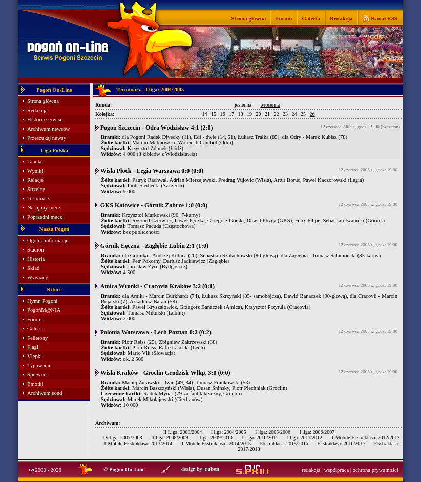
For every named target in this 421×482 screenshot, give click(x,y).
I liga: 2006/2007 (316, 432)
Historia (36, 259)
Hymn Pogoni (42, 301)
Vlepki (34, 356)
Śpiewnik (37, 375)
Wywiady (37, 277)
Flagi (32, 347)
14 (204, 114)
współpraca (336, 470)
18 (240, 114)
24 (294, 114)
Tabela (34, 161)
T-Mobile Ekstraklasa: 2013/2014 (137, 443)
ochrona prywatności (375, 470)
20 (258, 114)
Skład (33, 268)
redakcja (311, 470)
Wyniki (35, 171)
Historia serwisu (45, 119)
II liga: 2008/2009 (169, 438)
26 (312, 114)
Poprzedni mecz (44, 217)
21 (267, 114)
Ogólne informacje (47, 240)
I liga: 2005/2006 (272, 432)
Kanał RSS (383, 18)
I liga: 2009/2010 (215, 438)
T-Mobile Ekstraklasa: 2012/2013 (365, 438)
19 (249, 114)
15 (213, 114)
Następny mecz (43, 208)
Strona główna (248, 18)
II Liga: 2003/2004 (182, 432)
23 (285, 114)
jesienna (243, 105)
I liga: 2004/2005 (228, 432)
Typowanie (39, 365)
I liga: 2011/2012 (304, 438)
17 (231, 114)
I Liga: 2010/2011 (259, 438)
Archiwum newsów (48, 129)
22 (276, 114)
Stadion (35, 250)
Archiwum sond (44, 393)
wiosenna (270, 105)
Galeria (311, 18)
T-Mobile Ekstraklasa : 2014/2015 (216, 443)
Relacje (35, 180)
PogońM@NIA (43, 310)
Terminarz (38, 198)
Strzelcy (36, 189)
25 (303, 114)
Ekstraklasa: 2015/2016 (284, 443)
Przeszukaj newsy (46, 138)
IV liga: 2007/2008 (122, 438)
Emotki (35, 384)
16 (222, 114)
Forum (284, 18)
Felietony (37, 338)
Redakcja (341, 18)
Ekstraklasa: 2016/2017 (341, 443)
